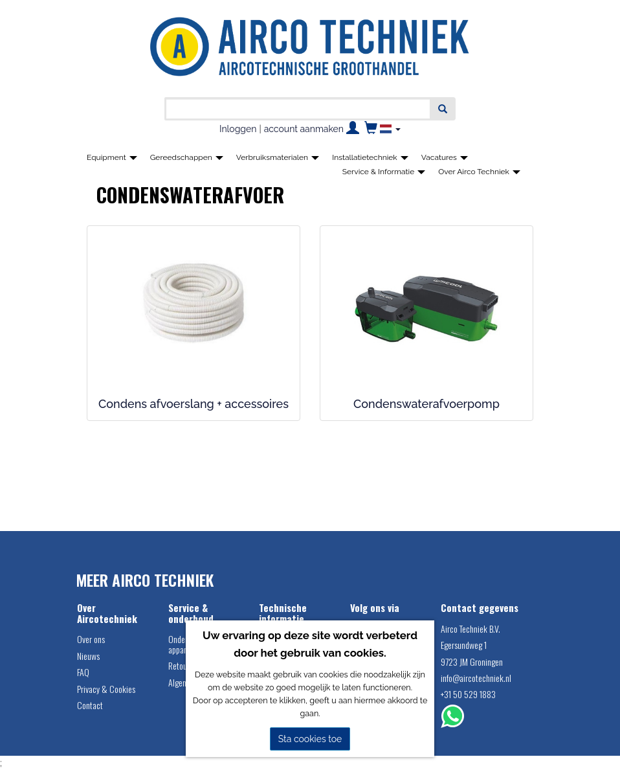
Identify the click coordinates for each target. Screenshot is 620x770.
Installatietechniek (370, 157)
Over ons (91, 639)
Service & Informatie (384, 171)
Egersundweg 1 (464, 644)
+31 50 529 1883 (468, 694)
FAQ (83, 672)
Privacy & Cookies (106, 689)
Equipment (112, 157)
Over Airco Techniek (479, 171)
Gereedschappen (186, 157)
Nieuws (88, 655)
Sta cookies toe (310, 739)
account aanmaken (304, 129)
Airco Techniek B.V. (470, 628)
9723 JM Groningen (472, 661)
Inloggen (237, 129)
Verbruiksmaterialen (277, 157)
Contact (90, 705)
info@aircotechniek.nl (476, 678)
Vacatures (444, 157)
